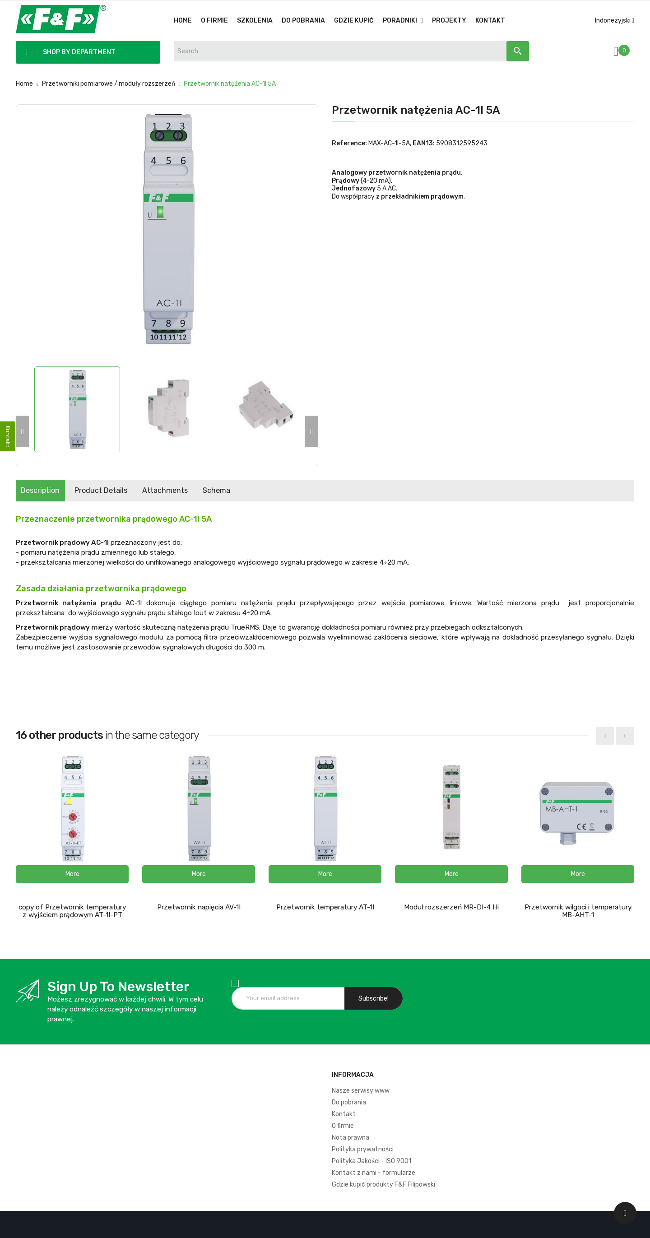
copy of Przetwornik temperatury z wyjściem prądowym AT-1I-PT (72, 911)
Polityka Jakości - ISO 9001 (371, 1161)
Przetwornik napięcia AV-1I (199, 907)
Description (48, 490)
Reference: (349, 143)
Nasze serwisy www (361, 1090)
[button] (72, 874)
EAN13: (424, 143)
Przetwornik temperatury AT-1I (325, 907)
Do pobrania (349, 1102)
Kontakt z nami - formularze (373, 1173)
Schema (275, 490)
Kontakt (344, 1114)
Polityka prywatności (363, 1149)
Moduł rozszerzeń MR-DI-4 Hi (451, 907)
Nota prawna (350, 1137)
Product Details (126, 490)
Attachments (207, 490)
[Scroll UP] (625, 1213)
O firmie (343, 1126)
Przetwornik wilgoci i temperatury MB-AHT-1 (578, 911)
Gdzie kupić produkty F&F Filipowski (383, 1184)
